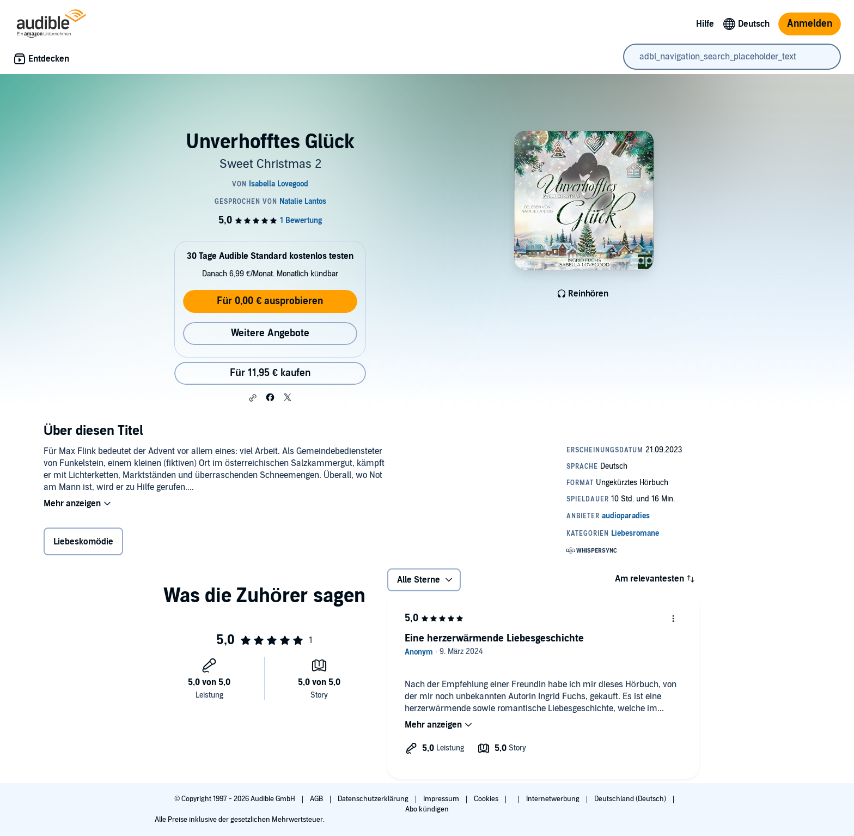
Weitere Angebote (270, 333)
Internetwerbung (553, 799)
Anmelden (809, 23)
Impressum (442, 799)
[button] (252, 397)
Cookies (487, 799)
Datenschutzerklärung (374, 799)
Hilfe (705, 24)
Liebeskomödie (83, 541)
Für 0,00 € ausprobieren (270, 301)
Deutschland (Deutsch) (631, 799)
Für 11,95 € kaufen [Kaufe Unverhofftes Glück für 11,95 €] (270, 373)
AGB (317, 799)
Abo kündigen (426, 809)
